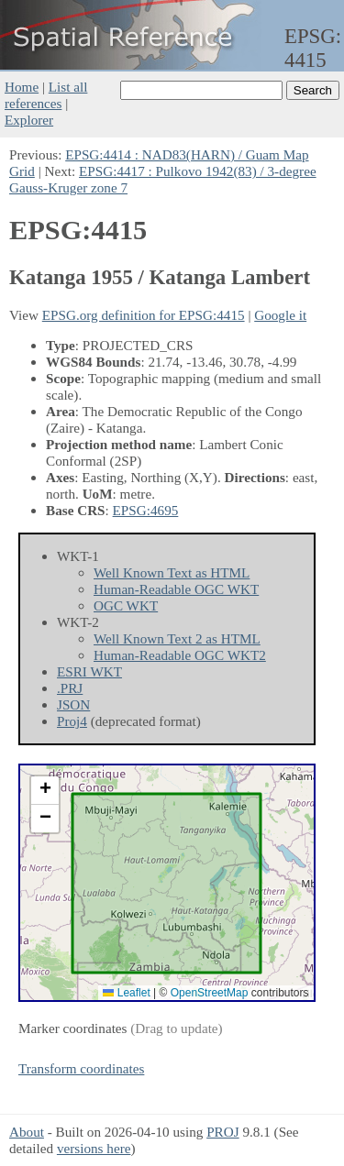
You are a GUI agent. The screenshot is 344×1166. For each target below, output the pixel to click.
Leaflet (126, 992)
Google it (280, 315)
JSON (73, 704)
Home (22, 86)
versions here (94, 1148)
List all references (46, 95)
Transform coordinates (81, 1068)
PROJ (222, 1131)
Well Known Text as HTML (172, 572)
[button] (45, 790)
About (26, 1131)
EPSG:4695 (146, 510)
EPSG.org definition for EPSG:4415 (143, 315)
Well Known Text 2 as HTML (177, 638)
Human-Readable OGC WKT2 (180, 655)
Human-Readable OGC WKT (176, 589)
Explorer (29, 119)
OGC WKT (126, 605)
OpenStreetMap (210, 992)
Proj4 (72, 721)
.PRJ (70, 688)
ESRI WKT (89, 671)
